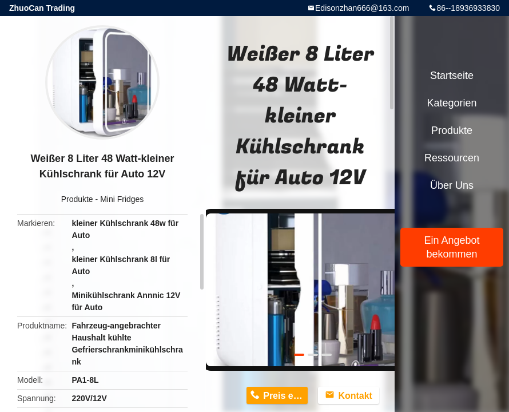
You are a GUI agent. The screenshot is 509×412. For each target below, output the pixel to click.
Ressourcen (451, 158)
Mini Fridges (122, 199)
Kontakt (355, 396)
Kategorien (451, 103)
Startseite (452, 75)
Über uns (452, 185)
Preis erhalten (285, 396)
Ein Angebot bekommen (451, 247)
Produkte (77, 199)
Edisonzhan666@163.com (362, 8)
